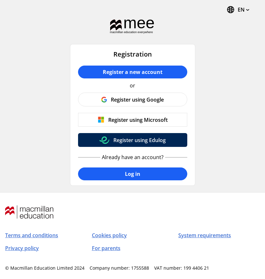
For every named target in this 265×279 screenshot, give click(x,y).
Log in (132, 173)
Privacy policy (22, 248)
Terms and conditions (31, 235)
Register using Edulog (139, 140)
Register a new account (133, 72)
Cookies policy (109, 235)
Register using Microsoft (138, 119)
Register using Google (137, 99)
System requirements (204, 235)
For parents (106, 248)
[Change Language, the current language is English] (238, 10)
